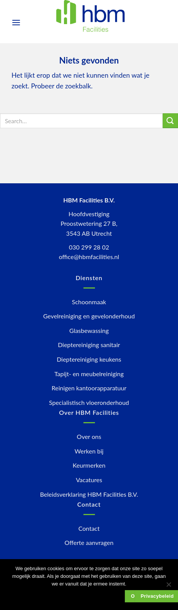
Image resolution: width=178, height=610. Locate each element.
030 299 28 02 (89, 247)
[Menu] (16, 22)
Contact (89, 528)
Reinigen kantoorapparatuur (89, 387)
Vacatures (89, 479)
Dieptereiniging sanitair (89, 344)
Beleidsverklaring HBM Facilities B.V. (89, 494)
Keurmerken (89, 465)
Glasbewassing (89, 330)
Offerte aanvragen (89, 542)
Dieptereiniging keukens (89, 359)
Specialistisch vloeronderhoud (89, 402)
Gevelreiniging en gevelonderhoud (89, 316)
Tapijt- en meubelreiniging (89, 373)
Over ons (89, 436)
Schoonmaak (89, 301)
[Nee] (168, 587)
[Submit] (170, 120)
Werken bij (89, 451)
